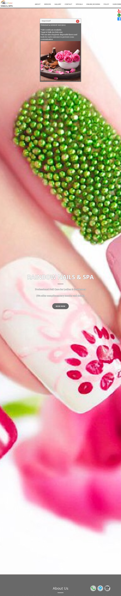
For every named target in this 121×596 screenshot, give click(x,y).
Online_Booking (93, 4)
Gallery (57, 4)
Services (47, 4)
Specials (79, 4)
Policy (106, 4)
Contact (68, 4)
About (38, 4)
